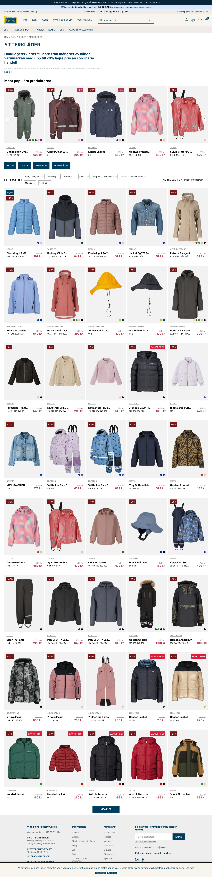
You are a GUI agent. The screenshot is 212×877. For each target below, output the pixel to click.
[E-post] (154, 842)
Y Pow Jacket (14, 717)
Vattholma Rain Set (58, 485)
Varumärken (84, 20)
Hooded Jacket (138, 717)
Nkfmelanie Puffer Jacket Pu (181, 407)
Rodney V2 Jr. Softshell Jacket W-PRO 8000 (58, 253)
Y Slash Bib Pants (98, 717)
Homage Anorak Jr (181, 639)
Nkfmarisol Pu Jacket (17, 407)
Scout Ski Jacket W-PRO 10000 (181, 794)
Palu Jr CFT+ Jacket (58, 639)
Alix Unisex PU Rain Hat (99, 330)
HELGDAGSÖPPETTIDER (38, 862)
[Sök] (126, 20)
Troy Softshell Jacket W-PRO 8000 (140, 485)
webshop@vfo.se (185, 11)
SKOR (62, 30)
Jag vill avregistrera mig (145, 847)
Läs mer (190, 868)
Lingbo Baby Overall (17, 151)
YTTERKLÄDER (35, 37)
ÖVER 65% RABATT (23, 30)
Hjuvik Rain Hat (138, 562)
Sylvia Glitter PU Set (181, 151)
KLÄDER (52, 30)
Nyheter (75, 838)
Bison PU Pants (15, 639)
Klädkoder (108, 851)
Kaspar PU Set (178, 562)
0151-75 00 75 (201, 11)
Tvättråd (107, 842)
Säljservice (77, 842)
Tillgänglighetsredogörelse (83, 847)
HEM (6, 37)
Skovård (107, 855)
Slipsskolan (109, 860)
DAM (34, 20)
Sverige (163, 853)
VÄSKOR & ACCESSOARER (81, 30)
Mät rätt (107, 847)
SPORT (7, 30)
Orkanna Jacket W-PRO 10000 (99, 562)
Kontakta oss (109, 838)
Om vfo (15, 11)
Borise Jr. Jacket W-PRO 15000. (17, 330)
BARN (45, 20)
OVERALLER (41, 165)
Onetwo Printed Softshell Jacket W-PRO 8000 (140, 151)
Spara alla (112, 873)
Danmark (147, 853)
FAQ (74, 860)
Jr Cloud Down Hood (140, 407)
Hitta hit (7, 11)
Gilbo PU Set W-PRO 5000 (58, 151)
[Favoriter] (200, 20)
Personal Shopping (28, 11)
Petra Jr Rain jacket (181, 253)
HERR (24, 20)
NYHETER (40, 30)
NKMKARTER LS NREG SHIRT (58, 407)
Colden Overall (138, 639)
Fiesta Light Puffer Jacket (17, 253)
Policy (74, 851)
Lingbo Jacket (96, 151)
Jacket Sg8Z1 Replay (140, 253)
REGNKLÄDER (61, 165)
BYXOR (10, 165)
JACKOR (24, 165)
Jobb (74, 855)
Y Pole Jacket (55, 717)
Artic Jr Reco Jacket (99, 794)
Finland (156, 853)
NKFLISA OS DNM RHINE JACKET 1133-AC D (17, 485)
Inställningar (100, 873)
